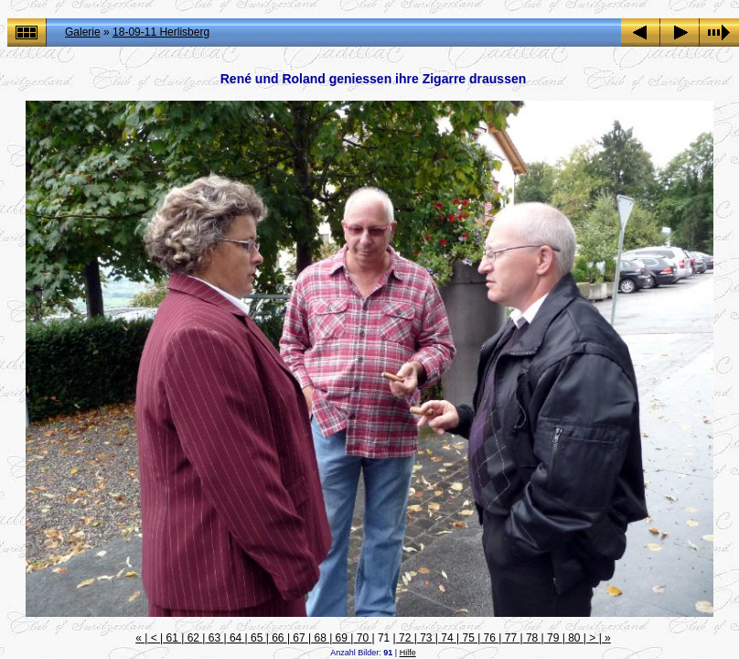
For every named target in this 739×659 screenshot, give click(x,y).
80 (574, 638)
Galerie (83, 32)
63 (214, 638)
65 (257, 638)
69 (341, 638)
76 (489, 638)
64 (236, 638)
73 (426, 638)
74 (447, 638)
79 (553, 638)
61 (172, 638)
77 (510, 638)
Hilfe (408, 652)
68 (320, 638)
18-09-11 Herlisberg (160, 32)
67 (299, 638)
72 (405, 638)
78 (532, 638)
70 (362, 638)
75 (468, 638)
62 (193, 638)
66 (278, 638)
